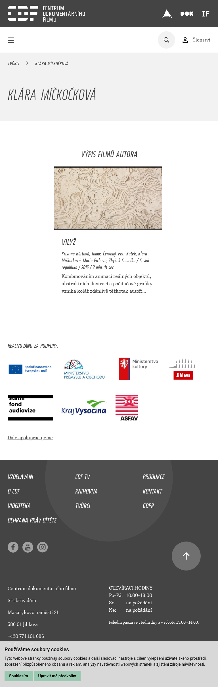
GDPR (148, 504)
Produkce (153, 475)
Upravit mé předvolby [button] (57, 676)
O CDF (14, 490)
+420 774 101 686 (26, 636)
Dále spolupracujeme (30, 437)
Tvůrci (13, 62)
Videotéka (19, 504)
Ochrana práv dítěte (32, 519)
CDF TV (82, 475)
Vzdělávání (20, 475)
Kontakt (152, 490)
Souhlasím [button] (18, 676)
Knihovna (86, 490)
